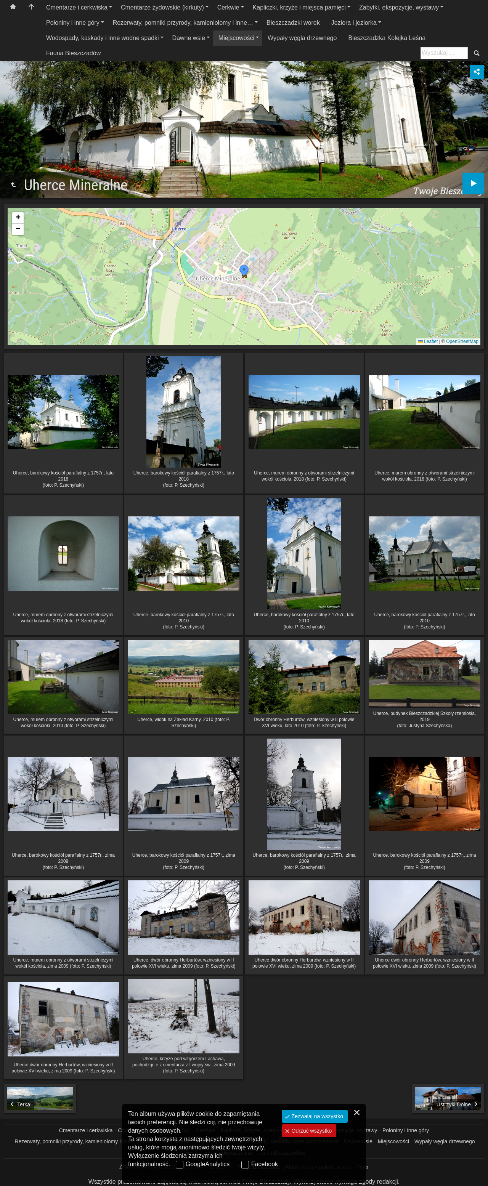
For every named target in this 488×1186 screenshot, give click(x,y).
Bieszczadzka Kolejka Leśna (386, 38)
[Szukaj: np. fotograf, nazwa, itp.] (444, 53)
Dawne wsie (188, 38)
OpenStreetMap (462, 341)
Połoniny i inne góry (73, 22)
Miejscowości (236, 38)
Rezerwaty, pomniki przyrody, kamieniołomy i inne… (183, 22)
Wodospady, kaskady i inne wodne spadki (102, 38)
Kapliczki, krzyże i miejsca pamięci (299, 7)
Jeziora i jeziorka (354, 22)
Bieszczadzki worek (293, 22)
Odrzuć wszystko (311, 1131)
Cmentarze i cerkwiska (77, 7)
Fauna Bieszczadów (73, 53)
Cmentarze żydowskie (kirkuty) (162, 7)
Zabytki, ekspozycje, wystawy (399, 7)
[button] (244, 270)
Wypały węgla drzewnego (302, 38)
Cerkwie (228, 7)
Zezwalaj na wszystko (316, 1116)
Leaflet (428, 341)
